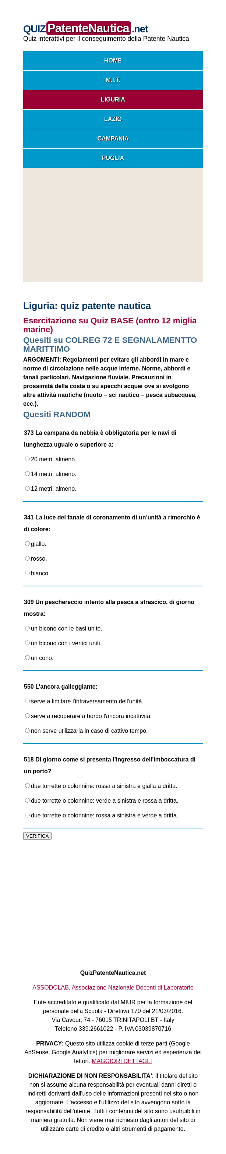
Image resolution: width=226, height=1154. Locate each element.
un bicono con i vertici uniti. (63, 643)
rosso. (36, 558)
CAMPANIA (112, 138)
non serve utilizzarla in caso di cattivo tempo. (86, 731)
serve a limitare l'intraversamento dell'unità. (84, 701)
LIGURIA (113, 99)
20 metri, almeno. (51, 459)
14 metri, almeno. (51, 474)
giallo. (35, 544)
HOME (113, 60)
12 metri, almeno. (51, 489)
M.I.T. (113, 80)
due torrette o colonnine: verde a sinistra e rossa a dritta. (101, 801)
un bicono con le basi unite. (63, 628)
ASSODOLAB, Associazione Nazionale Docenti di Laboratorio (113, 987)
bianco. (37, 573)
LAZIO (113, 119)
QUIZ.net (85, 29)
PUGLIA (113, 158)
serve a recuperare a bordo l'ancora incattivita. (88, 716)
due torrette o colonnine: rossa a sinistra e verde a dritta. (101, 815)
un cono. (39, 658)
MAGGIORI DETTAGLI (122, 1061)
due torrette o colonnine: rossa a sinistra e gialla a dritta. (101, 786)
